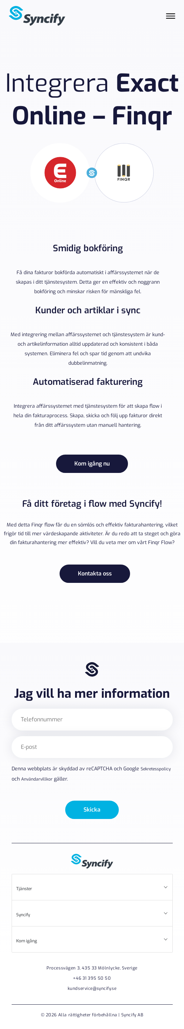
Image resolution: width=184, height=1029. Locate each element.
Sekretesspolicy (156, 769)
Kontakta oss (95, 573)
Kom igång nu (92, 463)
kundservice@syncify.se (92, 988)
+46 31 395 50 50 (92, 978)
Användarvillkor (37, 779)
